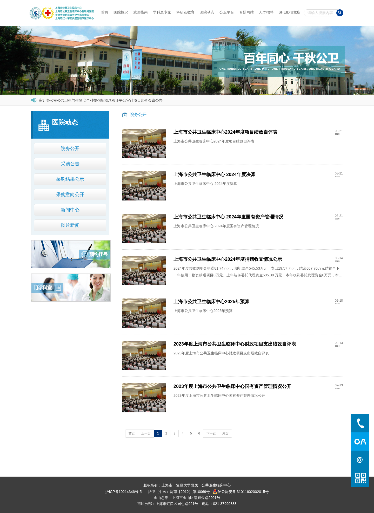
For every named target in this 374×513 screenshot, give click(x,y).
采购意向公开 (70, 194)
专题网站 (246, 12)
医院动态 (207, 12)
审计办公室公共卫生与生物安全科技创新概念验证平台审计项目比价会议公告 (101, 100)
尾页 (225, 433)
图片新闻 (70, 225)
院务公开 (70, 148)
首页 (104, 12)
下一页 (211, 433)
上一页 (146, 433)
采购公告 (70, 163)
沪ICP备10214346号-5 (123, 492)
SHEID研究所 (290, 12)
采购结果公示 (70, 179)
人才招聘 (266, 12)
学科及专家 (162, 12)
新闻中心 (70, 209)
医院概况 (120, 12)
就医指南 (140, 12)
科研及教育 (185, 12)
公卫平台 (226, 12)
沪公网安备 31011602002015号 (240, 491)
